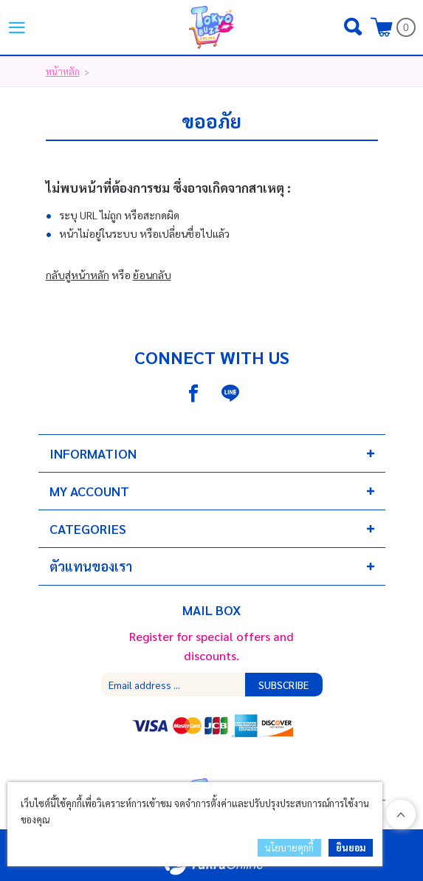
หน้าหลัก (63, 71)
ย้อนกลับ (152, 274)
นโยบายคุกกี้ (289, 847)
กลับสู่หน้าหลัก (77, 274)
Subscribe (283, 684)
